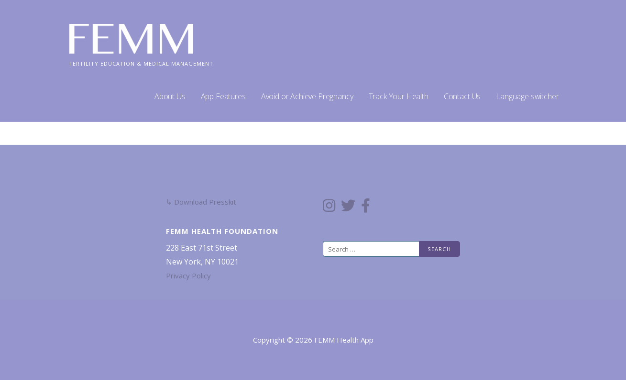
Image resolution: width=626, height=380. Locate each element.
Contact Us (462, 96)
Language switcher (527, 96)
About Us (170, 96)
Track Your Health (398, 96)
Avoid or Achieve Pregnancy (307, 96)
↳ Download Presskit (201, 202)
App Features (223, 96)
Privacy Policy (188, 275)
